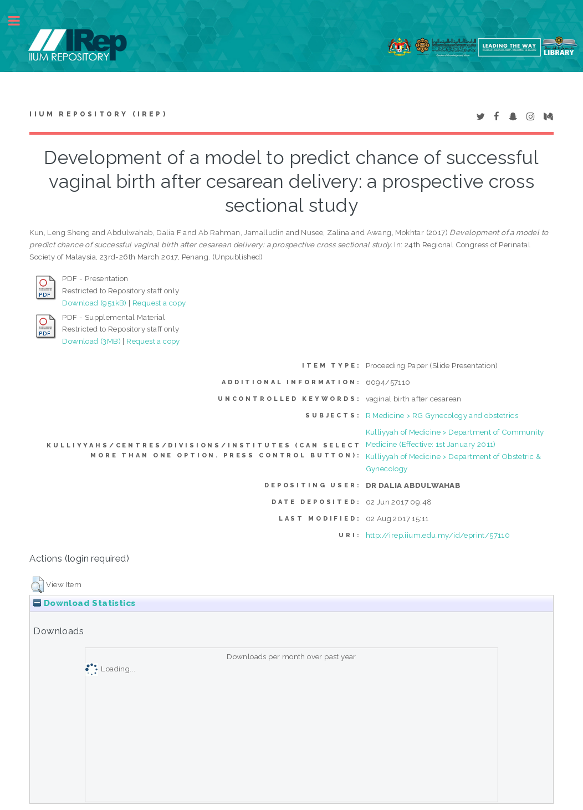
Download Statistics (84, 603)
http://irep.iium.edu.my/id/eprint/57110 (438, 535)
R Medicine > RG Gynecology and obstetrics (442, 415)
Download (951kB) (94, 302)
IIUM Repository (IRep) (98, 114)
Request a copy (159, 302)
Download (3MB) (91, 341)
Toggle (20, 21)
